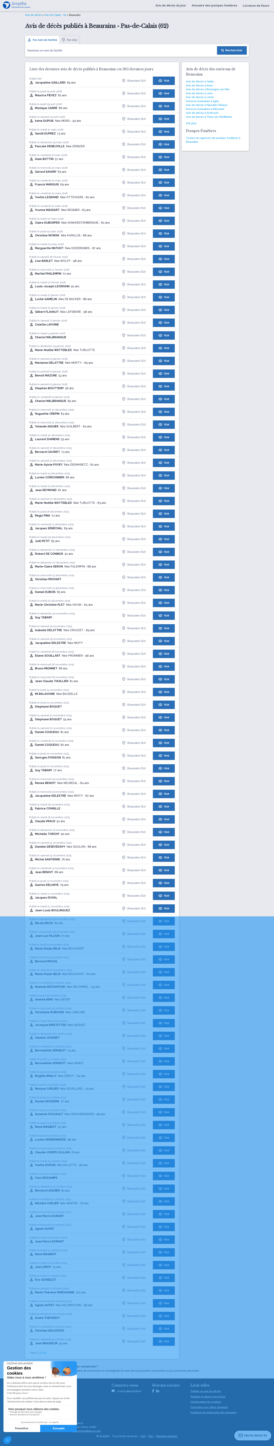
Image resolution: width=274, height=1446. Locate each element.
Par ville (69, 40)
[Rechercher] (232, 50)
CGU (151, 1436)
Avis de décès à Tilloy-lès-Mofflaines (209, 116)
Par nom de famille (42, 40)
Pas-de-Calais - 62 (55, 15)
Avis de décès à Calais (200, 81)
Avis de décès (33, 15)
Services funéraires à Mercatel (205, 109)
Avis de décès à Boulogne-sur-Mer (208, 89)
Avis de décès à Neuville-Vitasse (206, 105)
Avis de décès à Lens (199, 93)
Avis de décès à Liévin (200, 97)
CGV (143, 1436)
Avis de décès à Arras (199, 85)
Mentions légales (167, 1436)
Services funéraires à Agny (202, 101)
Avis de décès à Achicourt (202, 112)
